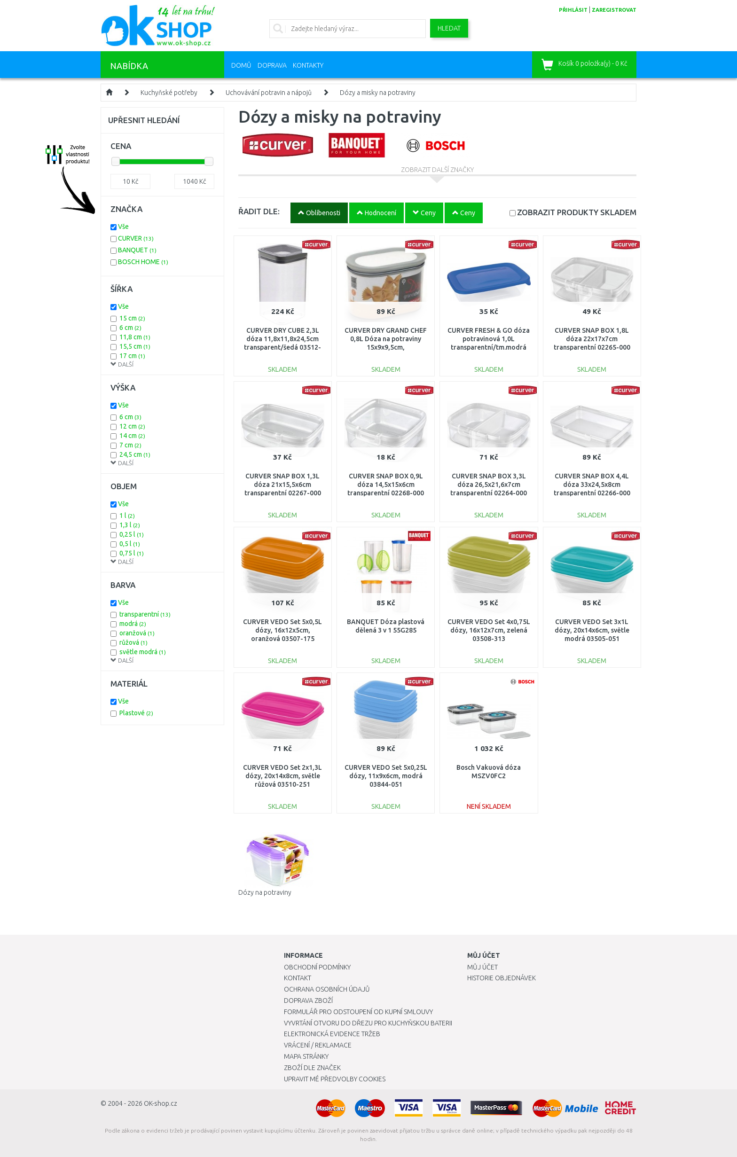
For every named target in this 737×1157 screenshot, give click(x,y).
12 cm (132, 426)
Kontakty (308, 65)
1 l (127, 515)
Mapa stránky (306, 1056)
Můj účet (482, 967)
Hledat (449, 28)
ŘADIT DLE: (259, 211)
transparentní (145, 614)
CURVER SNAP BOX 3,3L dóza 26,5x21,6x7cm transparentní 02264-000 (488, 484)
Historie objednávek (501, 978)
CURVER (136, 238)
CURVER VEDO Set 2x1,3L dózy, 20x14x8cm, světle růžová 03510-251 (282, 776)
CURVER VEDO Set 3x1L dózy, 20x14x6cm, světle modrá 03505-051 (592, 630)
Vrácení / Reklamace (318, 1045)
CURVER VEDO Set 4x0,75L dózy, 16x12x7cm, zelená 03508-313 (488, 630)
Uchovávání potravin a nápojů (269, 92)
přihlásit (573, 10)
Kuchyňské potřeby (169, 92)
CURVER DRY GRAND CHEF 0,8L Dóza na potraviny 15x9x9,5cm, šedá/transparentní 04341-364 (386, 347)
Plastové (136, 713)
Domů (241, 65)
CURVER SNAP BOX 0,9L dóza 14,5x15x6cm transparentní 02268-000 (385, 484)
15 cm (132, 318)
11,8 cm (134, 337)
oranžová (137, 633)
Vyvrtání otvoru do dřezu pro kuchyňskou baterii (368, 1023)
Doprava (272, 65)
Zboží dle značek (312, 1067)
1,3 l (129, 525)
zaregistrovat (614, 10)
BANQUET (137, 250)
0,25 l (131, 534)
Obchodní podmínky (317, 967)
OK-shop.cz (160, 1103)
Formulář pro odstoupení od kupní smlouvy (358, 1012)
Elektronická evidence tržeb (332, 1034)
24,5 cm (134, 454)
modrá (132, 623)
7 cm (130, 445)
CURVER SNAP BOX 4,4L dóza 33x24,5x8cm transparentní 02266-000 (592, 484)
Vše (123, 226)
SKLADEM (576, 212)
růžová (133, 642)
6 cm (130, 327)
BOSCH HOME (143, 262)
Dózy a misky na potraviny (378, 92)
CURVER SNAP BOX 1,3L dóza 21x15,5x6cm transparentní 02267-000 (282, 484)
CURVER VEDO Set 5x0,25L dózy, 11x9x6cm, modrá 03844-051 (386, 776)
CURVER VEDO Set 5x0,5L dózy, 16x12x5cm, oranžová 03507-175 (282, 630)
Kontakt (297, 978)
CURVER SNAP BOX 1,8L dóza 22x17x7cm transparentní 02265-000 (592, 339)
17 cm (132, 356)
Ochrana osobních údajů (327, 989)
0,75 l (131, 553)
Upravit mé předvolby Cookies (334, 1079)
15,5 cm (134, 346)
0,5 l (129, 543)
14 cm (132, 435)
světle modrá (142, 652)
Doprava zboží (308, 1000)
